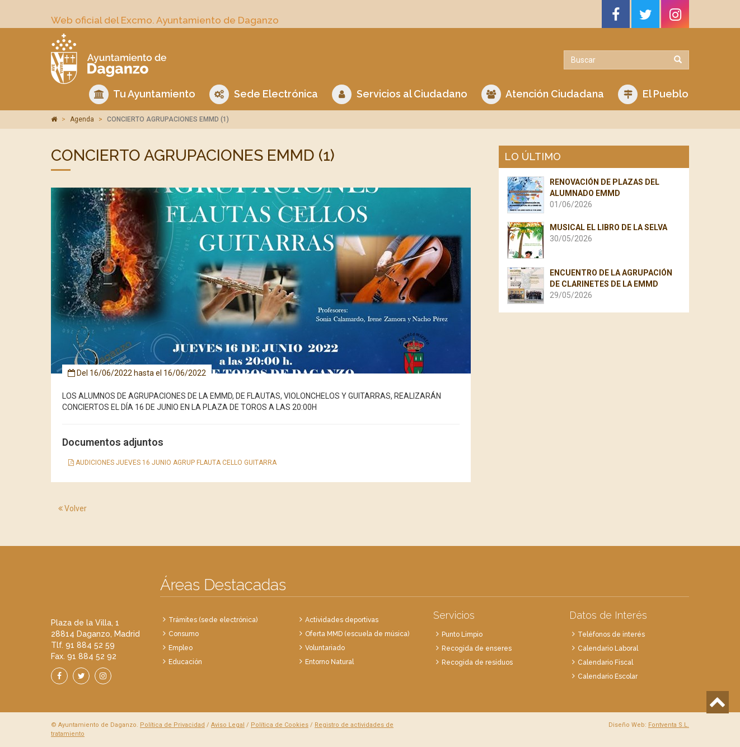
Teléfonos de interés (611, 634)
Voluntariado (325, 648)
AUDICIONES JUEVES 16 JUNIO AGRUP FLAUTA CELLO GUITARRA (172, 462)
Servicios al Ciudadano (399, 94)
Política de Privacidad (172, 725)
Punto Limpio (462, 634)
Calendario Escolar (608, 676)
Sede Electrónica (263, 94)
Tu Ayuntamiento (142, 94)
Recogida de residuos (477, 662)
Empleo (180, 648)
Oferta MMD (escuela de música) (357, 634)
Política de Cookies (279, 725)
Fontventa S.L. (668, 725)
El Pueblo (653, 94)
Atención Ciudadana (542, 94)
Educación (185, 662)
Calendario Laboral (608, 648)
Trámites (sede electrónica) (212, 620)
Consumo (183, 634)
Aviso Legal (228, 725)
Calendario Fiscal (605, 662)
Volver (72, 508)
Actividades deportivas (341, 620)
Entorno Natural (329, 662)
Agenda (82, 119)
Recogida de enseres (477, 648)
